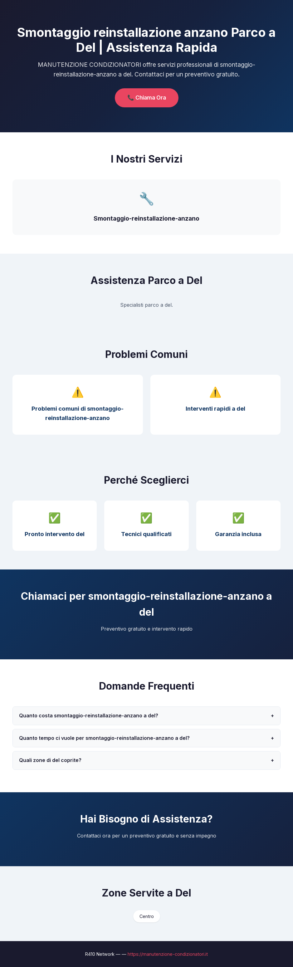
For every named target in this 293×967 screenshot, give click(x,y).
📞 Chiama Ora (146, 97)
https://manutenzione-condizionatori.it (168, 954)
